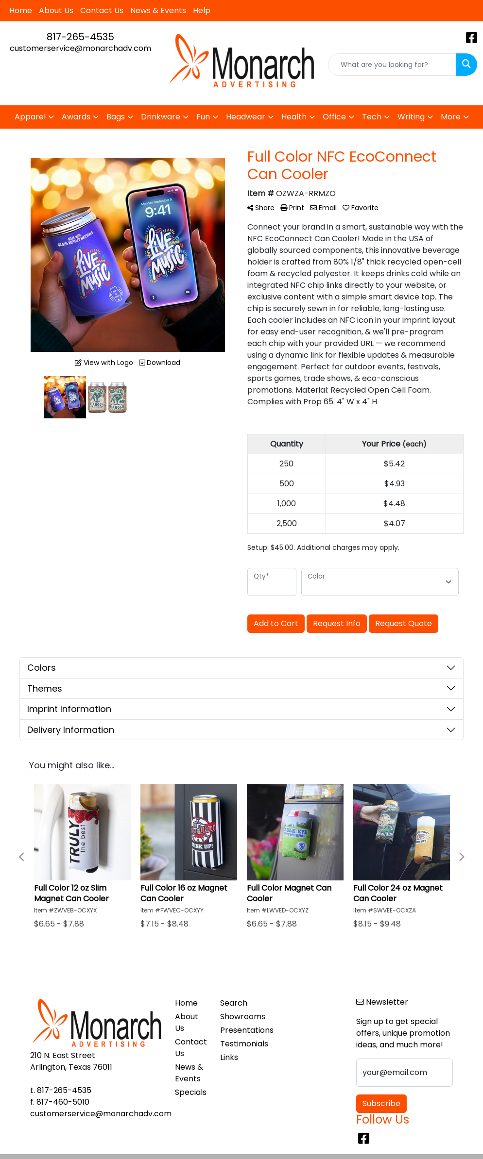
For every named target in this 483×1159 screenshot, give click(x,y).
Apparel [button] (30, 116)
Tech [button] (371, 116)
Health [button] (294, 116)
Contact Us (101, 10)
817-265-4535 (80, 37)
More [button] (451, 116)
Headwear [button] (245, 116)
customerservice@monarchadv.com (80, 48)
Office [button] (334, 116)
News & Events (158, 10)
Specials (191, 1092)
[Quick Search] (392, 64)
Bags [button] (115, 116)
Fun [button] (203, 116)
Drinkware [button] (160, 116)
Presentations (237, 1030)
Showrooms (237, 1016)
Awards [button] (76, 116)
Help (201, 10)
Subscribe (381, 1103)
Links (229, 1057)
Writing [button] (411, 116)
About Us (56, 10)
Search (233, 1003)
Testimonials (237, 1043)
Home (20, 10)
